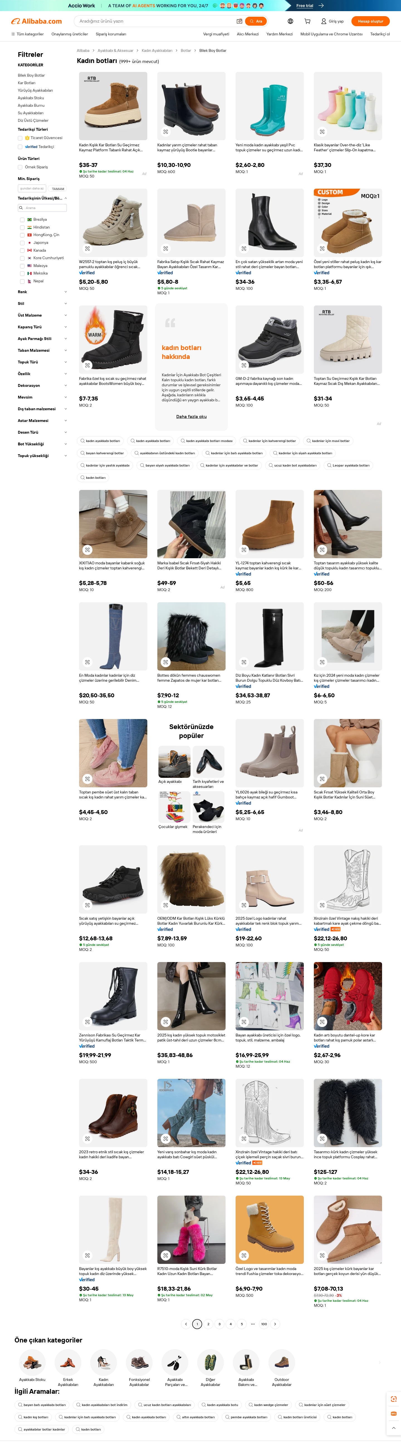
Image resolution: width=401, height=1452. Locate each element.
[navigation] (42, 688)
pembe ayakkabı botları (246, 1417)
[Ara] (256, 21)
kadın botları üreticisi (297, 1417)
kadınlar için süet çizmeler (322, 1405)
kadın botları (93, 477)
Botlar (186, 50)
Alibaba (83, 50)
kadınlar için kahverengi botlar (269, 441)
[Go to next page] (275, 1324)
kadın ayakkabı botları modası (207, 441)
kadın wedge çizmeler (268, 1405)
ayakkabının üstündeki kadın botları (165, 453)
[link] (394, 1399)
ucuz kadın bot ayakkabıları (293, 465)
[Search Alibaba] (156, 21)
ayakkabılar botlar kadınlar (41, 1429)
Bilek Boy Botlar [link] (212, 50)
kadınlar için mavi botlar (328, 441)
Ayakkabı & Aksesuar (115, 50)
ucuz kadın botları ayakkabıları (164, 1405)
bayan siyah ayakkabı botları (165, 465)
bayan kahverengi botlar (102, 453)
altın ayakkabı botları (196, 1417)
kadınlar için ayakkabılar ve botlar (229, 465)
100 (264, 1324)
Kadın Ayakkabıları (157, 50)
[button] (239, 21)
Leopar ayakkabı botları (348, 465)
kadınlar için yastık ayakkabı (104, 465)
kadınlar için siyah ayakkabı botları (302, 453)
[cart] (308, 22)
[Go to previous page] (186, 1324)
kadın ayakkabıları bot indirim (102, 1405)
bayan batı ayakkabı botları (42, 1405)
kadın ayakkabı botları (100, 441)
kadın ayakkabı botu (220, 1405)
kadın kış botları (33, 1417)
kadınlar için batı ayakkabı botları (234, 453)
